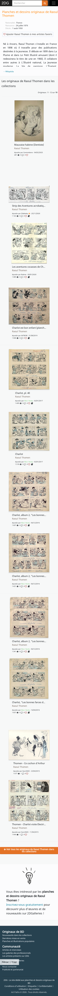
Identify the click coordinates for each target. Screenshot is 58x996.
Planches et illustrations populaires (18, 941)
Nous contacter (9, 966)
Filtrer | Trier (9, 962)
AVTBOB (24, 335)
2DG (5, 3)
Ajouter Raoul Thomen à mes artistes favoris (27, 34)
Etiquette (32, 986)
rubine (23, 274)
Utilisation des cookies (29, 989)
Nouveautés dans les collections (17, 935)
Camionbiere (28, 152)
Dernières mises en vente (13, 938)
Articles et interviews (11, 949)
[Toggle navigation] (53, 3)
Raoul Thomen (21, 148)
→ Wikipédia (8, 71)
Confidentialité (45, 986)
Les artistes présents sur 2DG (15, 955)
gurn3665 (26, 771)
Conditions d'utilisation (15, 986)
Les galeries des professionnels (16, 953)
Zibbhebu (24, 213)
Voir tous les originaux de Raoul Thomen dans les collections (29, 850)
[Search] (27, 3)
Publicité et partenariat (12, 969)
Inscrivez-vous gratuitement (24, 904)
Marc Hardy (28, 401)
